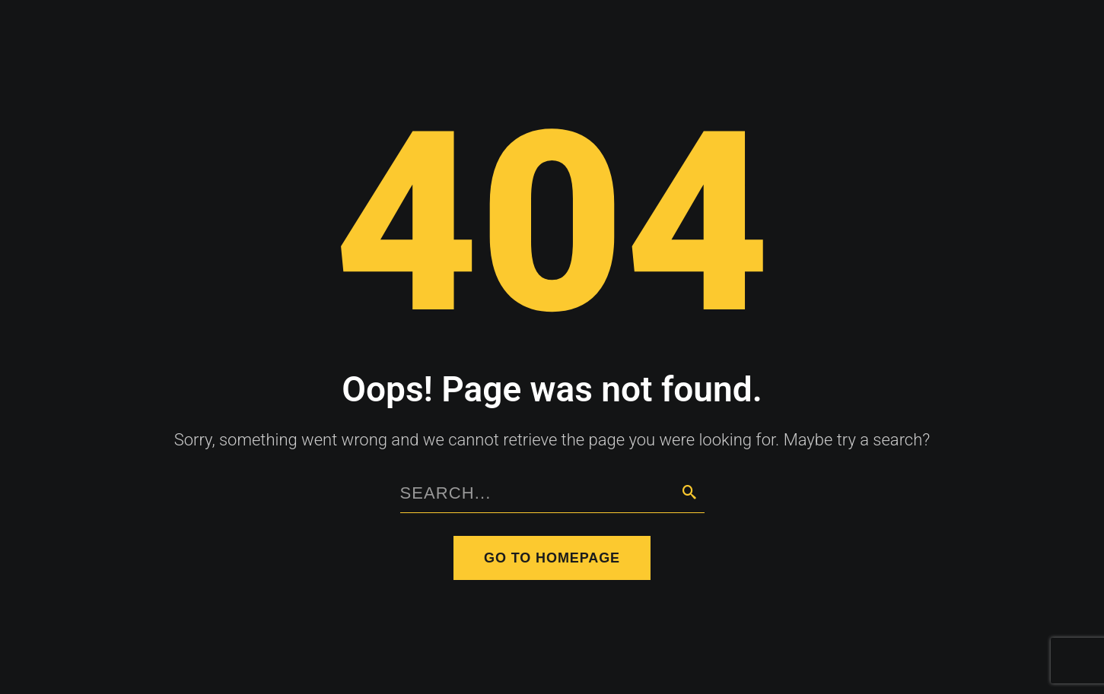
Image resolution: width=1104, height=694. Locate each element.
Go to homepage (552, 558)
